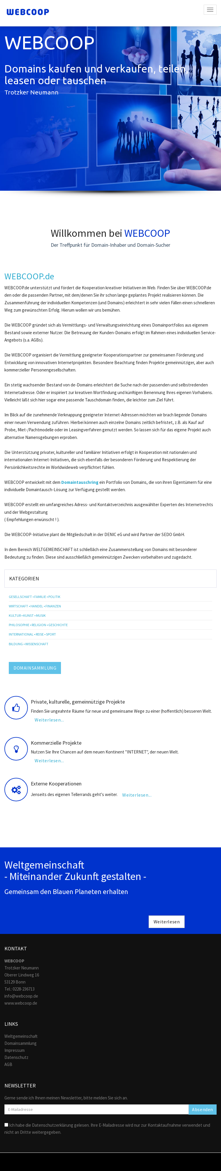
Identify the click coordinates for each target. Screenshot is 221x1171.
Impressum (14, 1050)
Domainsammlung (20, 1043)
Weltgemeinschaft (21, 1036)
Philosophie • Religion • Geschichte (38, 625)
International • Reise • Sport (32, 634)
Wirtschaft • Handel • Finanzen (35, 606)
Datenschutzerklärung (52, 1125)
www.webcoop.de (20, 1003)
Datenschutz (16, 1057)
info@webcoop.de (21, 996)
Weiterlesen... (49, 720)
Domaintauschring (79, 482)
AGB (8, 1064)
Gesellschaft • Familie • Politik (34, 596)
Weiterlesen (167, 922)
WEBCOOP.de (29, 276)
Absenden (202, 1109)
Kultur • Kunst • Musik (27, 615)
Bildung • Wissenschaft (28, 644)
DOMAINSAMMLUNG (34, 668)
